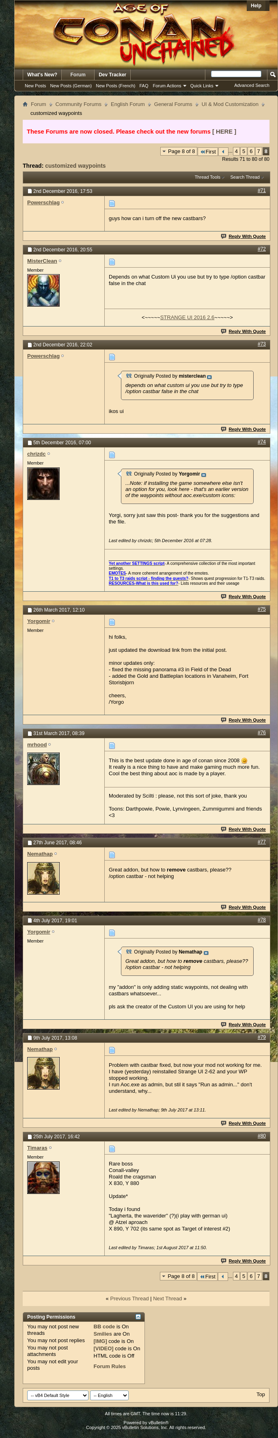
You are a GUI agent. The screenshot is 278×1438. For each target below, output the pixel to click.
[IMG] (100, 1341)
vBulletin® (159, 1422)
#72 (262, 249)
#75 (262, 609)
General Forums (173, 104)
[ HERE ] (224, 131)
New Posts (35, 85)
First (208, 152)
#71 (262, 190)
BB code (104, 1326)
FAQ (143, 85)
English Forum (128, 104)
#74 (262, 442)
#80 (262, 1136)
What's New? (42, 75)
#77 (262, 842)
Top (260, 1394)
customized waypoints (75, 165)
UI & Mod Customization (230, 104)
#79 (262, 1037)
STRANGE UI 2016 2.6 (187, 317)
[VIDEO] (104, 1348)
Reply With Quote (244, 236)
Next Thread (167, 1298)
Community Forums (78, 104)
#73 (262, 344)
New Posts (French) (115, 85)
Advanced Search (251, 85)
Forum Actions (167, 85)
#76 (262, 732)
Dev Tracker (112, 75)
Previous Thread (129, 1298)
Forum (78, 75)
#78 (262, 920)
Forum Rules (110, 1366)
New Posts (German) (71, 85)
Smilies (103, 1334)
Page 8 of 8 (181, 151)
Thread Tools (207, 177)
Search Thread (245, 177)
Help (256, 6)
